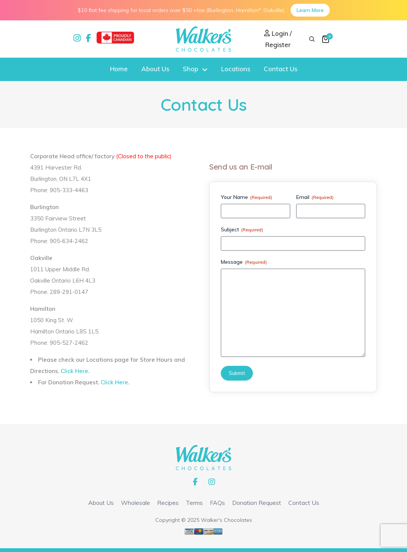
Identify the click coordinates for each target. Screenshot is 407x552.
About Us (155, 69)
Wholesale (135, 502)
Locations (235, 69)
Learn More (310, 10)
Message (244, 261)
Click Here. (75, 371)
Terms (194, 502)
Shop (190, 69)
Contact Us (280, 69)
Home (119, 69)
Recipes (168, 502)
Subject (242, 229)
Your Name (246, 197)
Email (315, 197)
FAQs (217, 502)
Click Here (114, 382)
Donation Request (256, 502)
